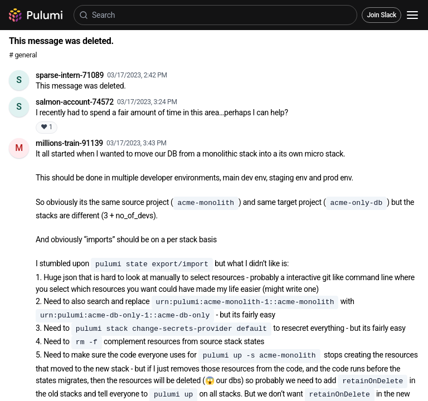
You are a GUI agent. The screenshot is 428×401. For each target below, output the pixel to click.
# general (23, 55)
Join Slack (381, 15)
